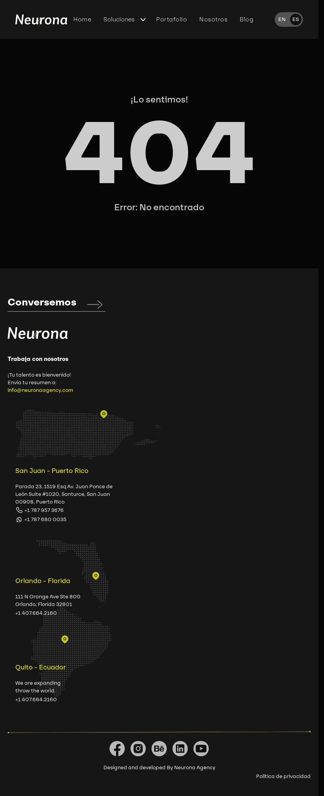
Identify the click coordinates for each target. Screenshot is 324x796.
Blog (246, 19)
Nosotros (213, 19)
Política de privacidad (283, 776)
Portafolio (171, 19)
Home (82, 19)
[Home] (41, 20)
